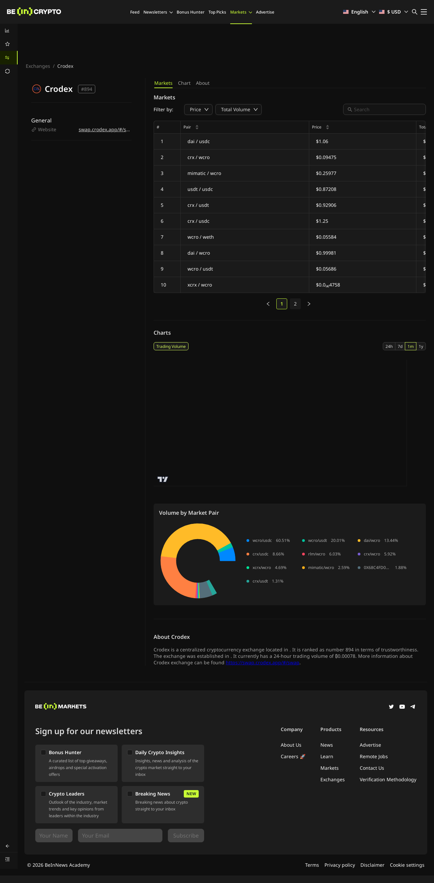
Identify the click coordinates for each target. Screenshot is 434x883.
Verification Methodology (388, 779)
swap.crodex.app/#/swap (107, 129)
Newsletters (158, 12)
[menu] (9, 51)
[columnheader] (245, 127)
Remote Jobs (374, 756)
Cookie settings (407, 865)
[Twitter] (391, 707)
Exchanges (38, 66)
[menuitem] (9, 30)
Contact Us (372, 768)
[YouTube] (402, 707)
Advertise (265, 12)
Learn (326, 756)
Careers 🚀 (293, 756)
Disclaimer (372, 865)
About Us (291, 745)
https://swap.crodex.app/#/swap (262, 662)
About (203, 83)
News (326, 745)
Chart (184, 83)
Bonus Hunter (190, 12)
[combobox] (388, 109)
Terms (312, 865)
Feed (134, 12)
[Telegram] (413, 707)
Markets (241, 12)
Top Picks (217, 12)
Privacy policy (339, 865)
